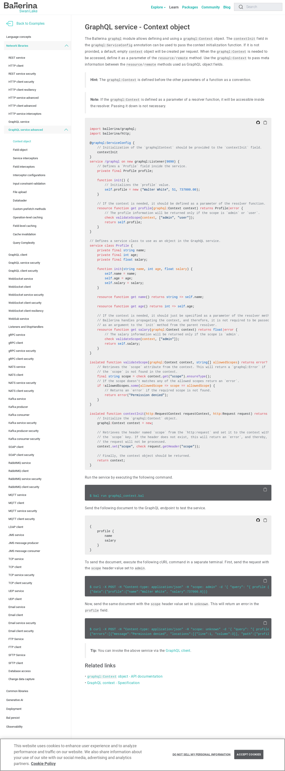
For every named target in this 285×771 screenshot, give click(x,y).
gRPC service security (22, 350)
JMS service (16, 535)
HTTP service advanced (23, 97)
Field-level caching (24, 225)
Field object (20, 149)
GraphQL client (17, 254)
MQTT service (17, 495)
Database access (19, 671)
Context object (22, 141)
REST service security (22, 73)
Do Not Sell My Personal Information (202, 754)
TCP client (14, 567)
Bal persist (13, 717)
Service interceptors (25, 158)
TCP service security (21, 575)
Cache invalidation (24, 234)
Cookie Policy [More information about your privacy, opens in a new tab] (43, 763)
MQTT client (16, 503)
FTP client (14, 647)
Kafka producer (18, 407)
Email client (15, 615)
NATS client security (21, 391)
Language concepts (18, 36)
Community (211, 7)
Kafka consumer (18, 415)
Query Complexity (24, 242)
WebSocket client (19, 286)
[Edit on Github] (258, 122)
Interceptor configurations (29, 175)
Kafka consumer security (24, 439)
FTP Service (16, 639)
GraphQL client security (23, 270)
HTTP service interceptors (24, 113)
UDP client (15, 599)
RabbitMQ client (18, 471)
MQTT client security (21, 519)
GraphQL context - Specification (113, 683)
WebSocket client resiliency (25, 310)
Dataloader (20, 200)
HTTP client (15, 65)
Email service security (22, 623)
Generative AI (14, 700)
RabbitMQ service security (24, 479)
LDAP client (15, 527)
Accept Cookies (249, 754)
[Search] (258, 7)
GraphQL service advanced (25, 129)
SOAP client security (21, 455)
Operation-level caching (28, 217)
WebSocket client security (24, 302)
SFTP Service (16, 655)
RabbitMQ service (19, 463)
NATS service (16, 366)
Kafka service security (22, 423)
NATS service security (22, 382)
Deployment (13, 709)
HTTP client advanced (22, 105)
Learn (174, 7)
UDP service (16, 591)
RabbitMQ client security (23, 487)
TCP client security (20, 583)
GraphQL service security (24, 262)
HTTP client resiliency (22, 89)
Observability (14, 726)
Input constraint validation (29, 183)
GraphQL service (18, 121)
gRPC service (16, 334)
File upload (19, 192)
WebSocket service (20, 278)
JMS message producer (23, 543)
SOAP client (15, 447)
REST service (16, 57)
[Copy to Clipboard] (265, 122)
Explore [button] (157, 7)
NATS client (15, 374)
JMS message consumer (24, 551)
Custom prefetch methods (29, 209)
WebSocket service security (26, 294)
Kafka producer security (23, 431)
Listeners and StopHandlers (25, 326)
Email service (16, 607)
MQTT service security (22, 511)
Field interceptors (24, 166)
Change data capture (21, 679)
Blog (226, 7)
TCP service (16, 559)
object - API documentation (125, 676)
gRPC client (15, 342)
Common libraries (17, 691)
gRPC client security (21, 358)
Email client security (21, 631)
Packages (190, 7)
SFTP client (15, 663)
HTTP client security (21, 81)
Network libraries (17, 45)
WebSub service (18, 318)
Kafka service (17, 399)
